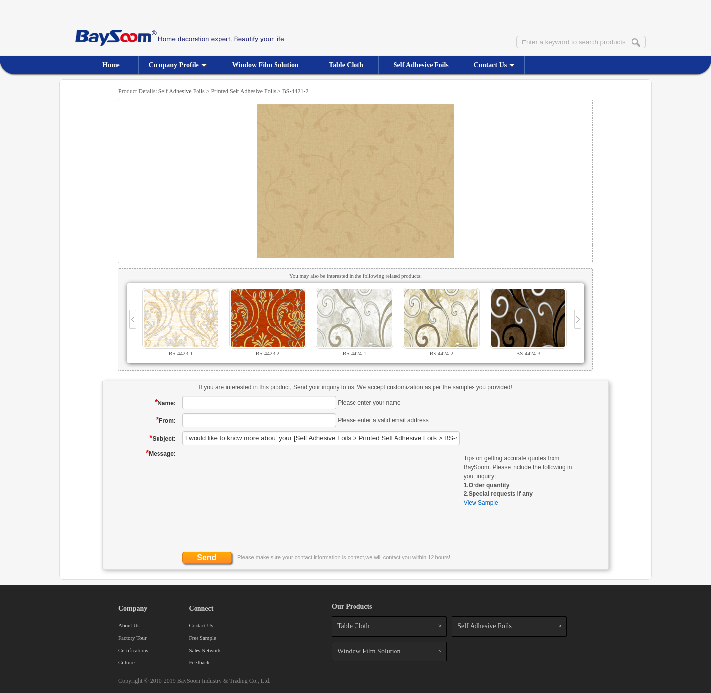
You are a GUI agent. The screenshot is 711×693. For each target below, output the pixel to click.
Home (111, 65)
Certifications (133, 650)
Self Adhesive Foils (421, 65)
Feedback (199, 662)
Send (206, 557)
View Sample (481, 502)
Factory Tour (132, 638)
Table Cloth (346, 65)
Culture (126, 662)
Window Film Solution (265, 65)
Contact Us (494, 65)
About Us (128, 625)
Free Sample (202, 638)
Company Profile (178, 65)
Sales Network (205, 650)
